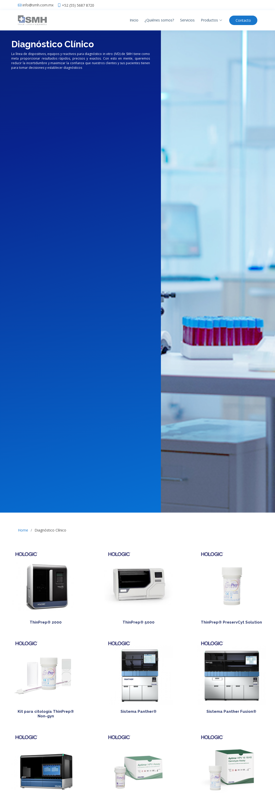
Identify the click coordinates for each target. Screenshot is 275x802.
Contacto (243, 20)
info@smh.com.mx (38, 5)
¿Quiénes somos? (159, 20)
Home (23, 530)
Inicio (134, 20)
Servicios (187, 20)
